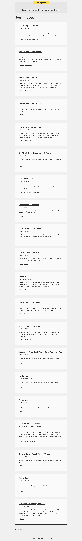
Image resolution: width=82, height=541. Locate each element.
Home (24, 10)
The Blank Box (26, 179)
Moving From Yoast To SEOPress (34, 454)
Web (38, 192)
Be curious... (26, 400)
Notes (47, 10)
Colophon (33, 538)
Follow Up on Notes (28, 26)
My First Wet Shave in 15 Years (35, 153)
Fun (22, 264)
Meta (29, 192)
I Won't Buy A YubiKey (30, 228)
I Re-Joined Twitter (29, 252)
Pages (41, 10)
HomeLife (28, 140)
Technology (35, 39)
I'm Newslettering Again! (32, 503)
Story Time (24, 478)
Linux (34, 441)
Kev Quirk (41, 2)
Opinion (28, 39)
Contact (35, 10)
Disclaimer (41, 538)
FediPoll (23, 276)
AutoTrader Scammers (29, 204)
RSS (52, 10)
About (29, 10)
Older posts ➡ (20, 529)
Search (57, 10)
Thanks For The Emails (30, 103)
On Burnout (24, 376)
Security (28, 240)
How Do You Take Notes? (30, 51)
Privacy (49, 538)
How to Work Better (28, 77)
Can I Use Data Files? (30, 302)
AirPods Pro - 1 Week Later (33, 326)
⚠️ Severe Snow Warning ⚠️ (31, 127)
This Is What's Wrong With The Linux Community (32, 425)
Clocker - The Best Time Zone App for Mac (40, 352)
